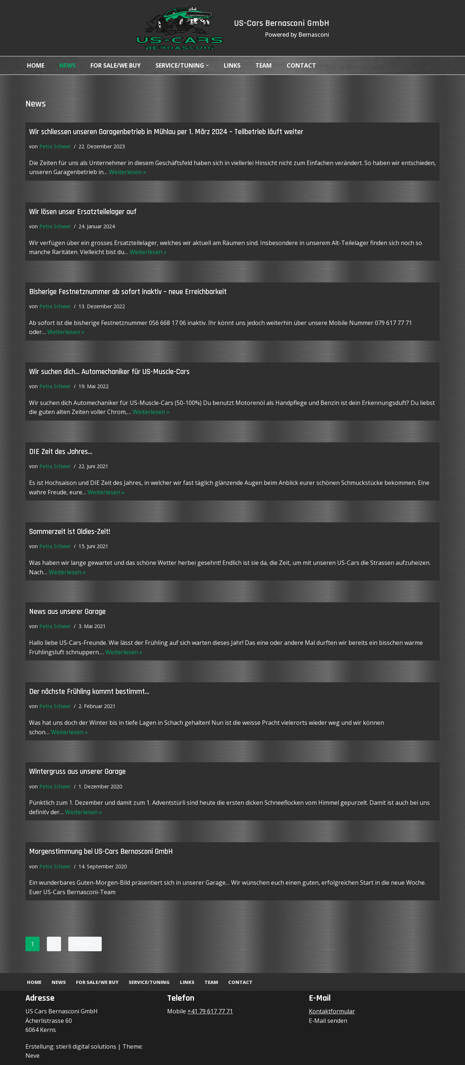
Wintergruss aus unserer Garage (77, 771)
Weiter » (85, 944)
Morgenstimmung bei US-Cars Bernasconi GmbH (101, 851)
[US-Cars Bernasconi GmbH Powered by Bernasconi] (179, 28)
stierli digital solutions (86, 1046)
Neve (32, 1056)
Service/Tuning (149, 982)
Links (232, 65)
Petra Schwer (55, 146)
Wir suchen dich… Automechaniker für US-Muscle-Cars (109, 372)
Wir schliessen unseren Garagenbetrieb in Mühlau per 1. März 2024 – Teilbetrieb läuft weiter (166, 132)
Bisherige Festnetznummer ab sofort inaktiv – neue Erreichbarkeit (128, 292)
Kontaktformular (332, 1011)
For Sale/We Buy (115, 65)
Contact (301, 65)
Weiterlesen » (127, 172)
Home (35, 65)
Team (263, 65)
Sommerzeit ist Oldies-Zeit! (69, 531)
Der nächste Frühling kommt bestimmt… (89, 691)
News (67, 65)
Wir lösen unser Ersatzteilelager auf (83, 212)
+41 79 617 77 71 (210, 1011)
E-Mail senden (328, 1021)
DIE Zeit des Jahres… (60, 452)
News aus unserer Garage (67, 611)
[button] (207, 65)
